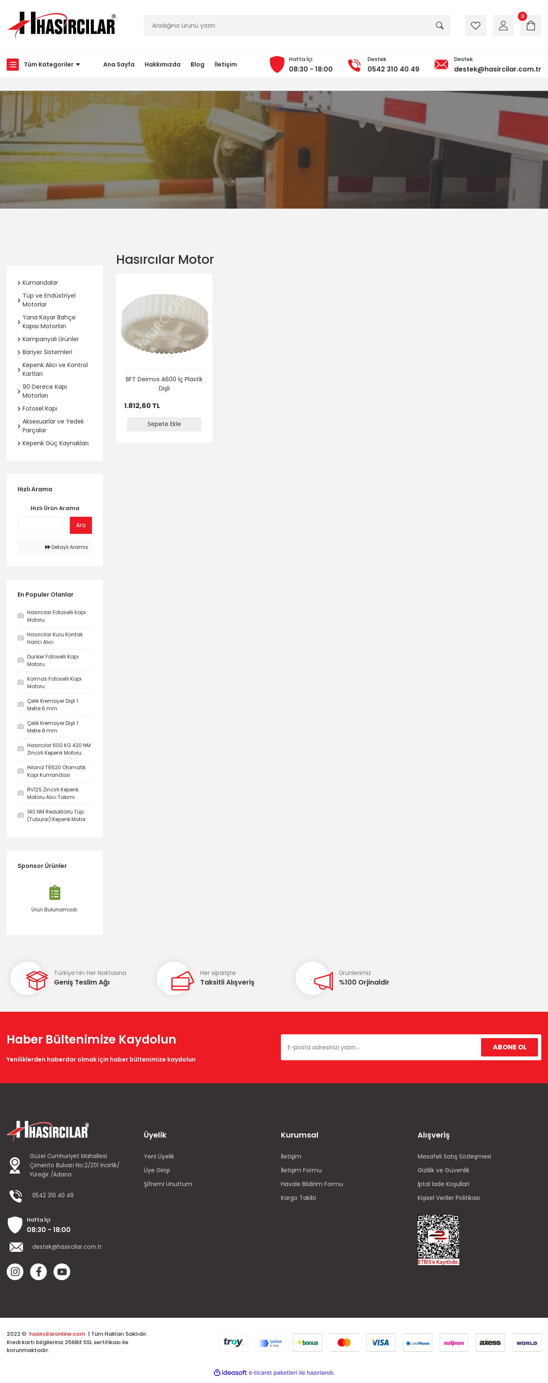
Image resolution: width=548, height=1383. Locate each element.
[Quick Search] (40, 525)
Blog (197, 64)
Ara (81, 525)
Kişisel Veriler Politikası (449, 1198)
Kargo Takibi (298, 1198)
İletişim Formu (301, 1170)
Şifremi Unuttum (168, 1184)
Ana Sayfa (119, 64)
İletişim (225, 64)
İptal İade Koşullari (443, 1184)
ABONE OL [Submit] (510, 1047)
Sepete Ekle (164, 424)
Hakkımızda (163, 64)
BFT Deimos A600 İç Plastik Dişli (164, 384)
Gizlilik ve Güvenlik (443, 1170)
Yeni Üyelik (159, 1156)
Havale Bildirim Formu (312, 1184)
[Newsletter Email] (411, 1047)
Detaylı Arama (66, 547)
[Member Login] (503, 25)
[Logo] (61, 25)
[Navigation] (46, 64)
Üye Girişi (157, 1170)
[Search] (297, 25)
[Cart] (530, 25)
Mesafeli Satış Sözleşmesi (454, 1156)
